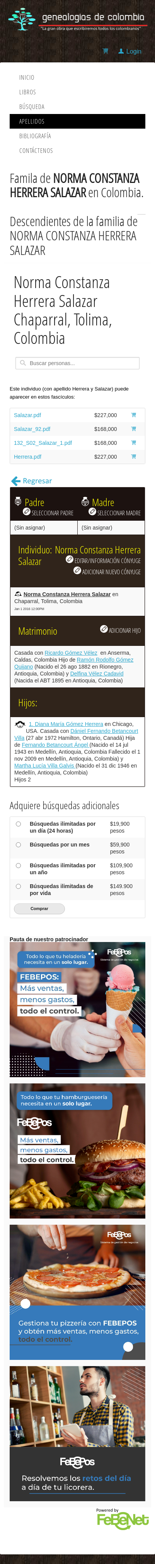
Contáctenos (36, 150)
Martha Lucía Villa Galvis (44, 766)
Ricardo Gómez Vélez (71, 653)
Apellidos (31, 121)
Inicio (26, 77)
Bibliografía (35, 136)
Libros (27, 92)
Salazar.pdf (27, 415)
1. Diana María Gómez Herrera (66, 724)
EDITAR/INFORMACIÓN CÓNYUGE (103, 560)
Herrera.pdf (27, 457)
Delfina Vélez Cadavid (97, 674)
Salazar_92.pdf (32, 429)
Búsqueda (31, 106)
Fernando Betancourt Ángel (55, 745)
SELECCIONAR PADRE (48, 512)
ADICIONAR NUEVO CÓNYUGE (107, 571)
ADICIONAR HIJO (120, 629)
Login (133, 51)
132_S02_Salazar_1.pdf (43, 443)
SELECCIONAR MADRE (115, 512)
